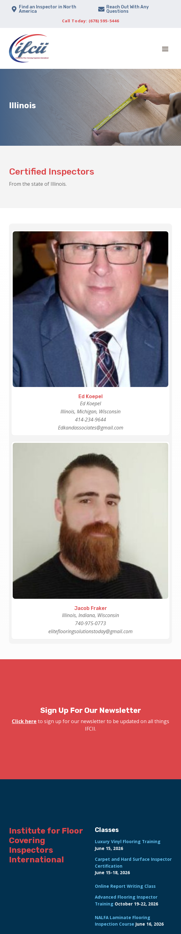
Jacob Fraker (90, 608)
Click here (24, 721)
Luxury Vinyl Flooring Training (128, 841)
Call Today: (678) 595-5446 (90, 21)
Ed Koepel (90, 396)
